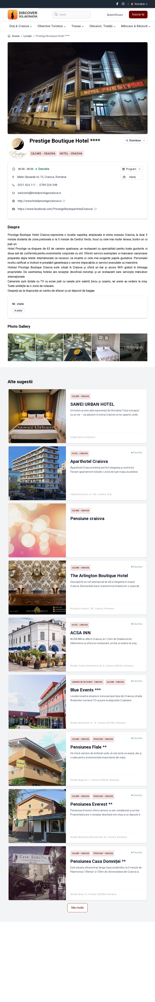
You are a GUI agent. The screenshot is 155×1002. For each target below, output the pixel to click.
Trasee (77, 26)
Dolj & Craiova (20, 26)
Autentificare (115, 15)
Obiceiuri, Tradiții (102, 26)
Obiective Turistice (52, 26)
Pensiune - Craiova (103, 739)
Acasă (15, 36)
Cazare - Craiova (43, 153)
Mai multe (77, 907)
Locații (27, 36)
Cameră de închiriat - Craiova (87, 682)
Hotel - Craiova (71, 153)
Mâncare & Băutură (135, 26)
